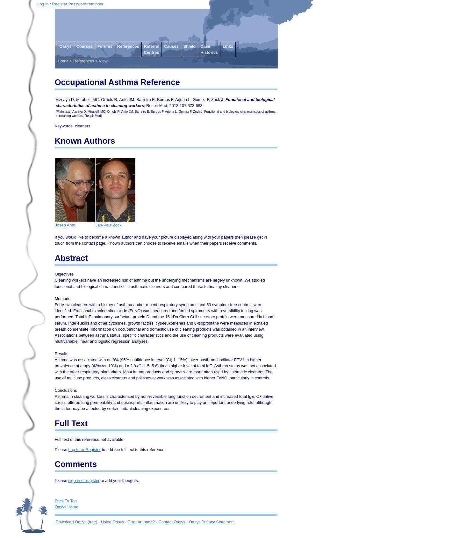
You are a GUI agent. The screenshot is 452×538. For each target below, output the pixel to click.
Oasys (65, 46)
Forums (104, 46)
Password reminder (86, 4)
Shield (189, 46)
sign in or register (83, 480)
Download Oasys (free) (76, 522)
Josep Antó (75, 222)
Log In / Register (52, 4)
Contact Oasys (172, 522)
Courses (84, 46)
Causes (171, 46)
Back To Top (66, 501)
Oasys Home (66, 507)
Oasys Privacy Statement (212, 522)
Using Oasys (112, 522)
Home (63, 61)
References (128, 46)
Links (228, 46)
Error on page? (141, 522)
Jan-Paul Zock (115, 222)
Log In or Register (84, 449)
